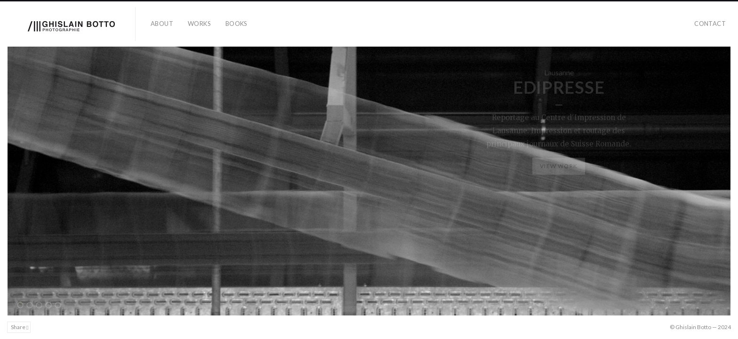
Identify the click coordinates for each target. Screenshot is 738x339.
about (162, 23)
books (236, 23)
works (199, 23)
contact (710, 23)
